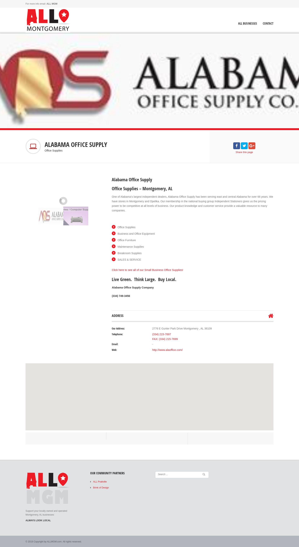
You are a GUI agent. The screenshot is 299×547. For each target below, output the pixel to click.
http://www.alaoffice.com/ (167, 349)
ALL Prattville (99, 481)
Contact (268, 24)
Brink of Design (101, 487)
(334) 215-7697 (161, 334)
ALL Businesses (247, 24)
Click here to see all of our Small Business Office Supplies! (146, 269)
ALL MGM (52, 3)
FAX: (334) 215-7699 (164, 338)
